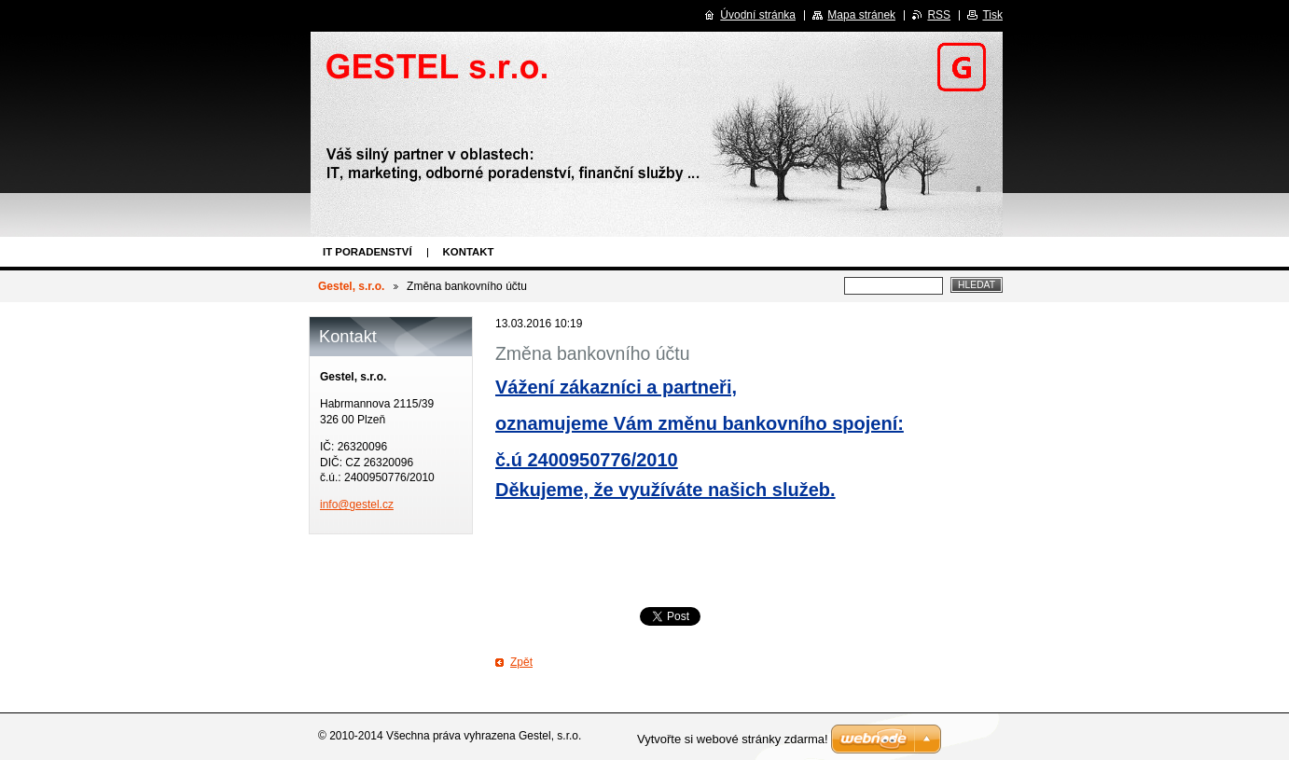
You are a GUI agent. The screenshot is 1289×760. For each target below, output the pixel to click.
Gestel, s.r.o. (351, 286)
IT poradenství (367, 251)
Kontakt (468, 251)
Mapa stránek (861, 14)
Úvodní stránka (758, 14)
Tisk (992, 14)
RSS (938, 14)
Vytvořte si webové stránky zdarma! (732, 739)
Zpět (521, 662)
